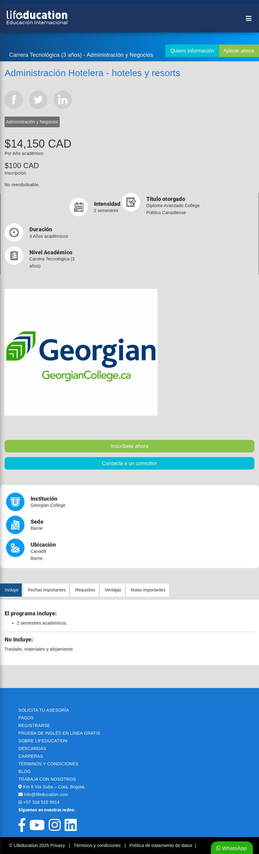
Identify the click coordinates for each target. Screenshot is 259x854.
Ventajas (113, 589)
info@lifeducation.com (46, 794)
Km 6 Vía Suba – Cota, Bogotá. (54, 786)
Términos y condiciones (98, 845)
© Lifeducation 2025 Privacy (37, 845)
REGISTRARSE (34, 725)
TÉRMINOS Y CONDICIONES (48, 763)
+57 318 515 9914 (41, 802)
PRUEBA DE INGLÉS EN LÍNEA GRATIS (59, 733)
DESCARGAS (32, 748)
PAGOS (26, 717)
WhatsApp (231, 848)
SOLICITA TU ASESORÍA (43, 710)
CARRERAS (30, 756)
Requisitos (85, 589)
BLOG (24, 771)
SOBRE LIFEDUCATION (42, 740)
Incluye (11, 589)
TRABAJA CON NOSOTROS (47, 779)
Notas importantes (148, 589)
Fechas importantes (47, 589)
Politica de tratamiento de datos (161, 845)
